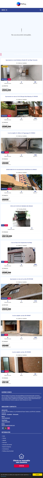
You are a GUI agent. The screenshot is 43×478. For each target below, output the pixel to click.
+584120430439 (6, 418)
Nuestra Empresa (6, 446)
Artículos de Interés (7, 444)
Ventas (4, 438)
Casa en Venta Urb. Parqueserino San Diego (21, 242)
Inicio (3, 436)
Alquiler (4, 440)
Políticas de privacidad (7, 451)
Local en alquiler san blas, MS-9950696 (21, 352)
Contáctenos (5, 449)
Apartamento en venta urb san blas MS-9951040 (21, 279)
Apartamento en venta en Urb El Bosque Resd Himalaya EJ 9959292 (21, 96)
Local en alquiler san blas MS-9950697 (21, 315)
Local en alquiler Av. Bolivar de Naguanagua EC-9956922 (21, 133)
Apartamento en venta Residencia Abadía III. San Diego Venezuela (21, 60)
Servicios (4, 442)
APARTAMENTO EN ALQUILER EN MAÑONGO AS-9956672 (21, 169)
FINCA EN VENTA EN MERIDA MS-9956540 (21, 206)
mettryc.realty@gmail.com (8, 425)
